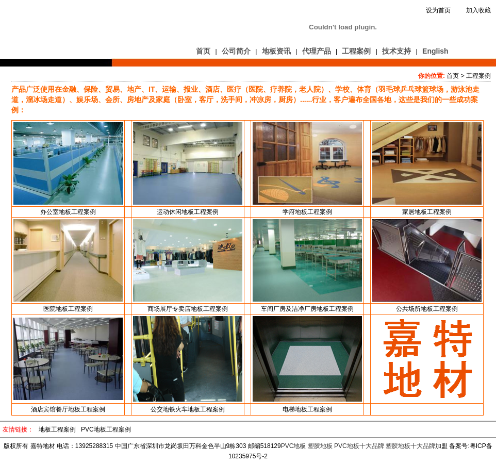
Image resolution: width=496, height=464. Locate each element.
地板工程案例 (57, 429)
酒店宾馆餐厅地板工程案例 (68, 409)
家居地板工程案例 (427, 212)
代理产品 (316, 51)
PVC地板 (293, 446)
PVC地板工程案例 (106, 429)
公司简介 (236, 51)
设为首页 (438, 10)
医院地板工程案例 (68, 308)
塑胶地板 (320, 446)
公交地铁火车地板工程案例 (188, 409)
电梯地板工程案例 (307, 409)
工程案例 (356, 51)
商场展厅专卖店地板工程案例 (187, 308)
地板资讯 (276, 51)
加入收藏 (478, 10)
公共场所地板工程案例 (427, 308)
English (435, 51)
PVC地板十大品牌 (359, 446)
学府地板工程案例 (307, 212)
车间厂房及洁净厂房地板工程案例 (307, 308)
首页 (203, 51)
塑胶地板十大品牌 (410, 446)
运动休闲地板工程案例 (188, 212)
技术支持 (396, 51)
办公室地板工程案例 (68, 212)
